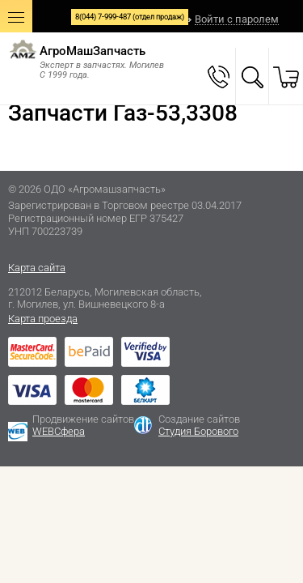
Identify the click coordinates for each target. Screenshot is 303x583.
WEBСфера (58, 431)
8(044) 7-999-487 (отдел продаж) (129, 17)
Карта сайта (36, 268)
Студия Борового (198, 431)
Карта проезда (43, 319)
